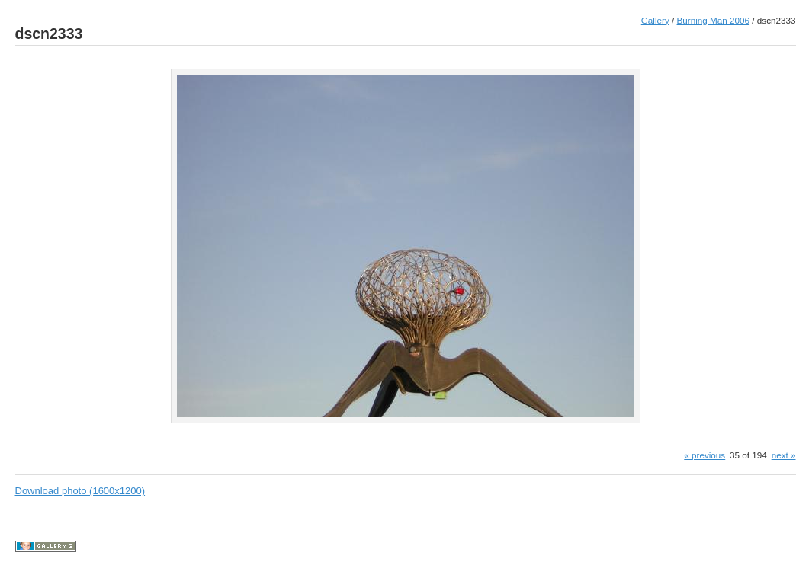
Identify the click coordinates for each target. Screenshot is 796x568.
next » (784, 455)
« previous (704, 455)
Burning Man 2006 (713, 20)
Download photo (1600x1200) (80, 490)
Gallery (655, 20)
